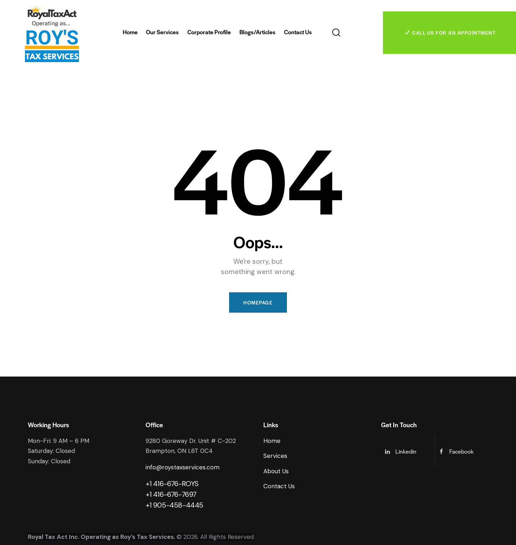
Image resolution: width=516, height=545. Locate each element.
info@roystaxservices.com (182, 467)
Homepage (258, 302)
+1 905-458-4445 (174, 505)
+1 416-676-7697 (171, 494)
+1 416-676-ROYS (172, 483)
